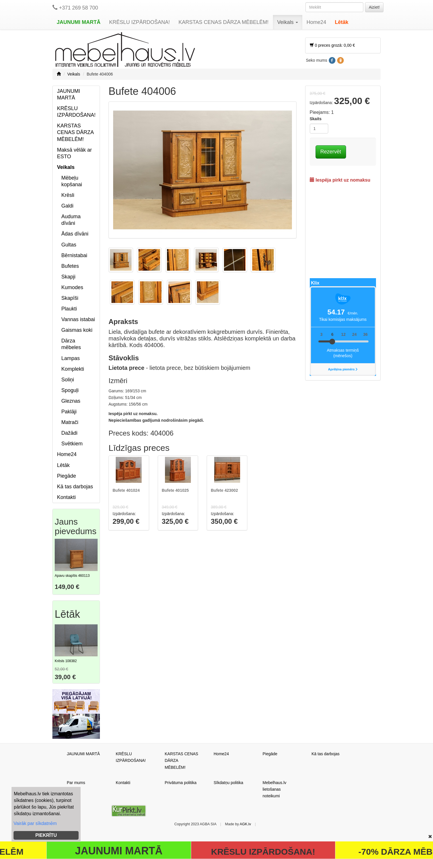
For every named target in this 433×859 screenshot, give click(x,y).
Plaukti (69, 309)
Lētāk (341, 22)
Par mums (76, 782)
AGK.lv (245, 824)
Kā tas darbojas (75, 486)
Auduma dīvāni (71, 220)
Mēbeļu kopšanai (71, 181)
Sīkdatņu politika (228, 782)
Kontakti (66, 497)
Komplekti (72, 369)
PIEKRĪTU (46, 835)
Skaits (316, 118)
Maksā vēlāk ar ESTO (74, 153)
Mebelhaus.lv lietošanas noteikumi (274, 789)
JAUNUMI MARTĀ (78, 22)
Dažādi (69, 433)
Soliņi (67, 380)
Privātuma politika (181, 782)
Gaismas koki (76, 330)
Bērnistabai (74, 255)
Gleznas (70, 401)
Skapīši (69, 298)
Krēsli (67, 195)
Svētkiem (72, 444)
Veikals (287, 22)
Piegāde (66, 476)
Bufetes (70, 266)
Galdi (67, 206)
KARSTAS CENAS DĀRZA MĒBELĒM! (223, 22)
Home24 (316, 22)
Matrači (69, 422)
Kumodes (72, 287)
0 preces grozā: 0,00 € (332, 45)
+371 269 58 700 (75, 8)
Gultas (68, 245)
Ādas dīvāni (74, 234)
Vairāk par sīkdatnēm (35, 823)
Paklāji (69, 412)
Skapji (68, 277)
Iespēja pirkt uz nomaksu (340, 180)
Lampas (70, 358)
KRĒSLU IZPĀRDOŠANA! (139, 22)
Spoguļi (70, 390)
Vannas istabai (78, 319)
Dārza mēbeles (71, 344)
